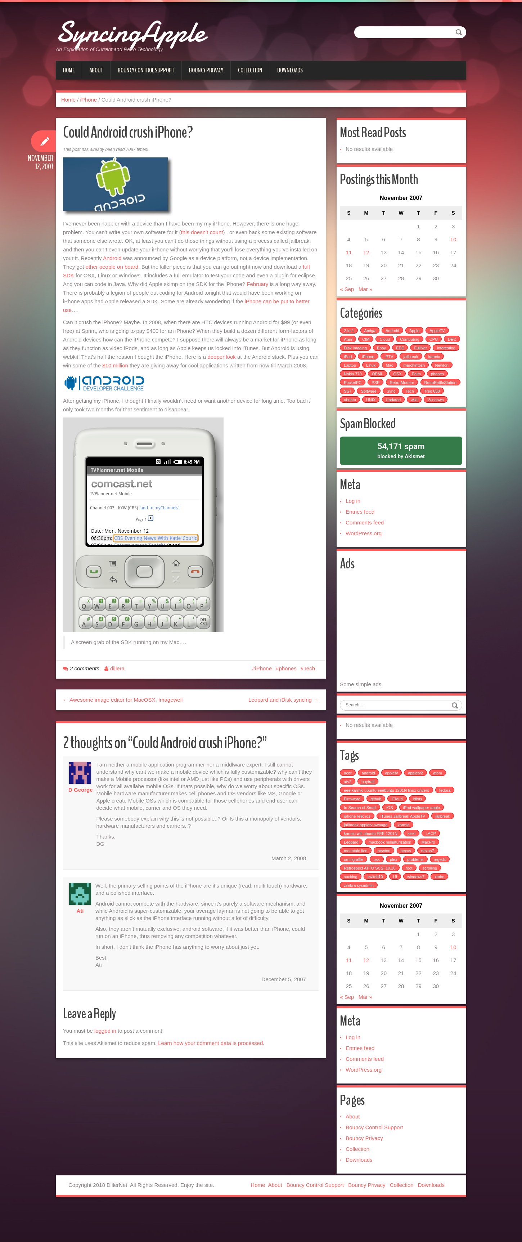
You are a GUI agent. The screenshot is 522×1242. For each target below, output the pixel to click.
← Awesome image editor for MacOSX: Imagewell (123, 700)
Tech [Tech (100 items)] (349, 405)
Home (69, 70)
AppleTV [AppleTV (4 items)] (438, 336)
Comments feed (366, 541)
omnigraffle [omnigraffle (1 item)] (354, 886)
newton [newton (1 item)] (385, 878)
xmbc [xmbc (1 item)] (440, 904)
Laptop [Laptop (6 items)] (373, 371)
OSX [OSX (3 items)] (422, 379)
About (96, 70)
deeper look (221, 357)
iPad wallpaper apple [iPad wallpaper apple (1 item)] (422, 834)
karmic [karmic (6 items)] (350, 371)
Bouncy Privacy (206, 70)
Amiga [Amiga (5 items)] (370, 336)
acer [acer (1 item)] (348, 800)
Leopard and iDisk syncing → (283, 700)
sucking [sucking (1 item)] (351, 904)
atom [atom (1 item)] (438, 800)
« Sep (348, 293)
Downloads (290, 70)
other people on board (112, 267)
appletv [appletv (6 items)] (392, 800)
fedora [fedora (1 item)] (445, 817)
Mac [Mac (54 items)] (412, 371)
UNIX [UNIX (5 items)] (416, 405)
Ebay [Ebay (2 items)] (400, 354)
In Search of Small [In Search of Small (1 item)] (361, 834)
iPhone (88, 100)
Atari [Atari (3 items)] (349, 345)
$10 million (115, 365)
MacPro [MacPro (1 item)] (429, 869)
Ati (80, 911)
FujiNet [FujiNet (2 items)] (440, 354)
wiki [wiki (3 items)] (348, 414)
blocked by (400, 466)
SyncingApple (157, 29)
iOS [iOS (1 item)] (390, 834)
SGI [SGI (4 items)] (390, 397)
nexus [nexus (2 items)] (406, 878)
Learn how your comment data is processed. (211, 1043)
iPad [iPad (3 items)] (378, 362)
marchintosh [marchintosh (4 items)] (437, 371)
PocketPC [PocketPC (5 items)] (377, 388)
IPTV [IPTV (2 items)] (418, 362)
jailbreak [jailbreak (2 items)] (440, 362)
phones (288, 668)
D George (80, 790)
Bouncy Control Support (146, 70)
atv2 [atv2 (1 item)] (348, 809)
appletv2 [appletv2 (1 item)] (416, 800)
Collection (250, 70)
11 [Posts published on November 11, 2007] (350, 256)
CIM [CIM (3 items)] (366, 345)
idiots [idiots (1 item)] (418, 826)
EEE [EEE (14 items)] (419, 354)
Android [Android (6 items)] (393, 336)
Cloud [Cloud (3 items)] (386, 345)
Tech (309, 668)
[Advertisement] (401, 648)
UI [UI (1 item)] (396, 904)
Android (112, 258)
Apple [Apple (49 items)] (415, 336)
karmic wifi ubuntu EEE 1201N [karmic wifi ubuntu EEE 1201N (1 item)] (372, 860)
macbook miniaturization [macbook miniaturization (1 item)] (391, 869)
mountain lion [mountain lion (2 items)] (356, 878)
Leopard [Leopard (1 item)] (352, 869)
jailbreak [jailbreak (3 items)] (443, 843)
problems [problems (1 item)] (416, 886)
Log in (354, 520)
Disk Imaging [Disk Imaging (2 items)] (374, 354)
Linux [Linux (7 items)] (393, 371)
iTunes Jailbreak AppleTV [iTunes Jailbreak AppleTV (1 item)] (404, 843)
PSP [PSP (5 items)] (400, 388)
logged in (105, 1031)
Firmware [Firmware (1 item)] (353, 826)
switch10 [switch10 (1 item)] (376, 904)
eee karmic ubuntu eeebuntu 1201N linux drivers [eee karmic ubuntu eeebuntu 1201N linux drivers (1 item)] (387, 817)
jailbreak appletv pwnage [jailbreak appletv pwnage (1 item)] (366, 852)
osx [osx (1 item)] (377, 886)
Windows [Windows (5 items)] (370, 414)
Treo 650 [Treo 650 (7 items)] (371, 405)
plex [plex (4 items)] (394, 886)
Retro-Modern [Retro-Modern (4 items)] (426, 388)
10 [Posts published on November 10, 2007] (452, 243)
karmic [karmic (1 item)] (404, 852)
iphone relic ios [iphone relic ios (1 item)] (358, 843)
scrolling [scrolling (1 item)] (431, 895)
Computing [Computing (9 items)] (410, 345)
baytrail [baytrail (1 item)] (369, 809)
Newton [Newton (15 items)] (351, 379)
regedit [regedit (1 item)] (441, 886)
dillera (117, 668)
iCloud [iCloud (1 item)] (398, 826)
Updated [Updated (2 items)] (438, 405)
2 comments (84, 668)
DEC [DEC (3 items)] (349, 354)
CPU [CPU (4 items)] (434, 345)
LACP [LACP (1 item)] (432, 860)
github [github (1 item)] (377, 826)
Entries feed (361, 530)
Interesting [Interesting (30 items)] (354, 362)
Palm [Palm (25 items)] (440, 379)
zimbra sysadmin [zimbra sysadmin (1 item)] (360, 912)
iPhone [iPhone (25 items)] (398, 362)
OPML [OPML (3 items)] (402, 379)
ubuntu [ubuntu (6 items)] (395, 405)
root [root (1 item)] (409, 895)
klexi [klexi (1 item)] (413, 860)
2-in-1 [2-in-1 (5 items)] (350, 336)
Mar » (366, 293)
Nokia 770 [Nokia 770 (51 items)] (377, 379)
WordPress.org (365, 552)
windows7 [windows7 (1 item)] (417, 904)
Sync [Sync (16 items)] (434, 397)
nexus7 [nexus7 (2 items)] (428, 878)
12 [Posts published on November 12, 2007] (367, 256)
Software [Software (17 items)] (412, 397)
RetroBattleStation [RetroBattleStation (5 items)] (361, 397)
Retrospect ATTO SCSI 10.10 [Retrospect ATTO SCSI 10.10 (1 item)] (370, 895)
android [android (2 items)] (369, 800)
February (257, 284)
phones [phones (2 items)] (351, 388)
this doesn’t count (202, 232)
